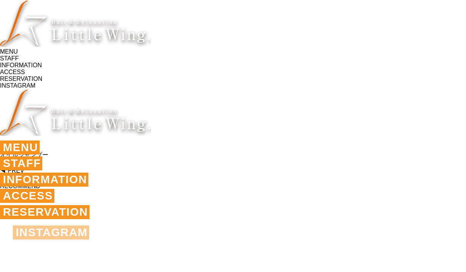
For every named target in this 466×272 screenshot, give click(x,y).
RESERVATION (47, 215)
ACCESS (29, 198)
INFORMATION (47, 181)
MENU (21, 147)
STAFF (23, 164)
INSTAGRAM (53, 236)
